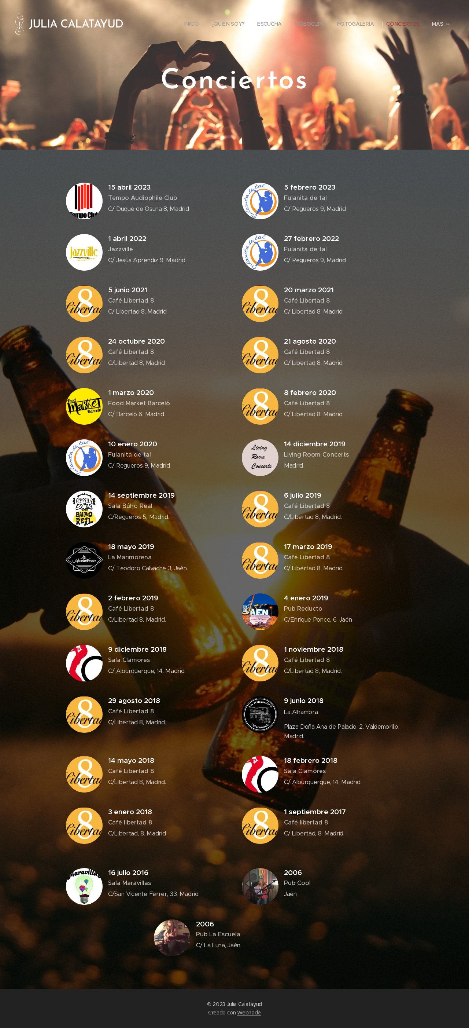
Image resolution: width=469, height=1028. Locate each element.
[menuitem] (190, 24)
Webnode (249, 1012)
